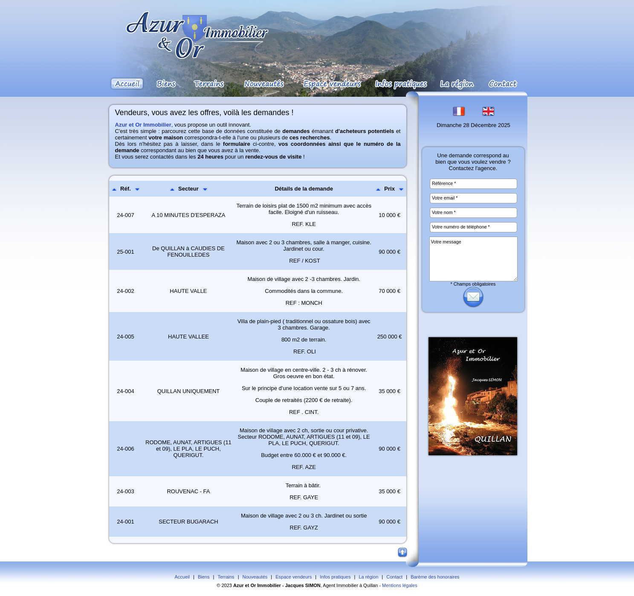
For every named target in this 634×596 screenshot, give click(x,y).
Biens (204, 576)
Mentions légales (399, 585)
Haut (402, 552)
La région (368, 576)
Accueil (181, 576)
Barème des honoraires (435, 576)
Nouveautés (255, 576)
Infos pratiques (335, 576)
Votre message (473, 259)
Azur (238, 585)
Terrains (225, 576)
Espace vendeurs (293, 576)
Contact (394, 576)
